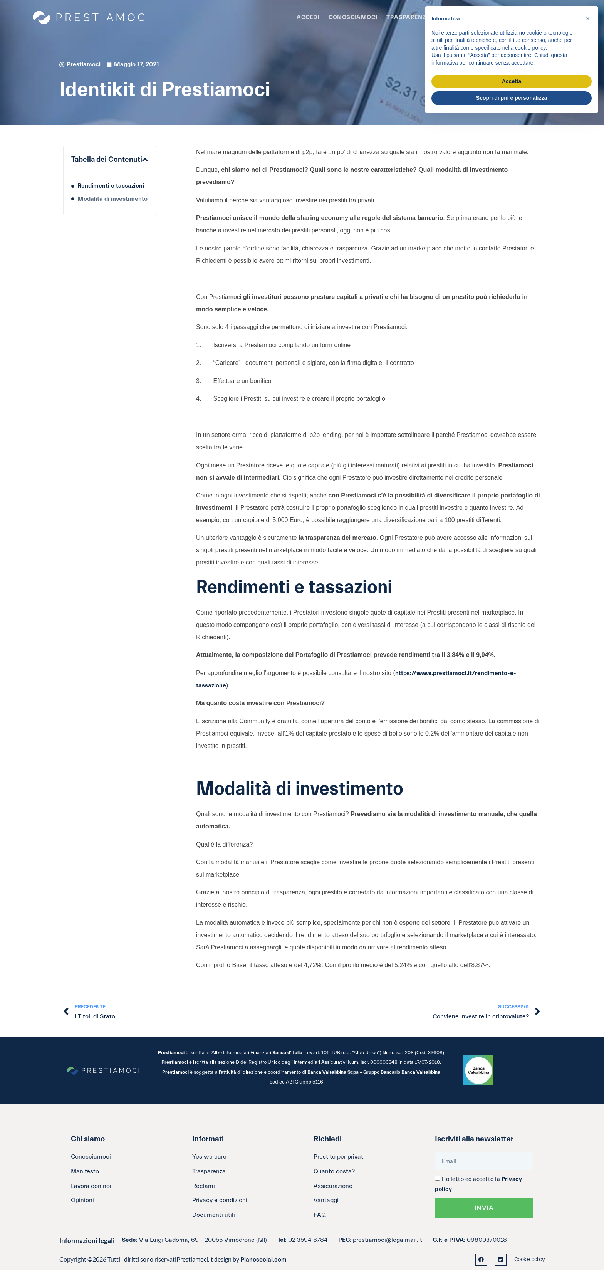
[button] (145, 159)
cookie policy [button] (530, 48)
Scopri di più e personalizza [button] (511, 98)
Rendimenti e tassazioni (110, 185)
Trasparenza (408, 17)
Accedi (308, 17)
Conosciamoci (353, 17)
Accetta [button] (512, 81)
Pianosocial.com (263, 1259)
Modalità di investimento (112, 198)
